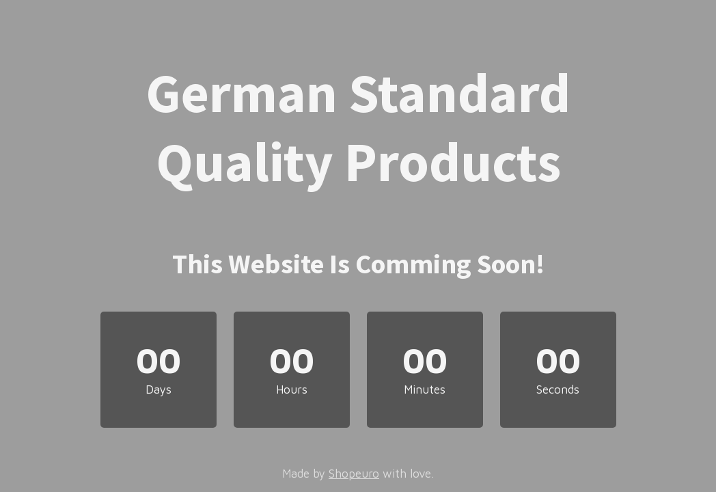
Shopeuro (354, 473)
